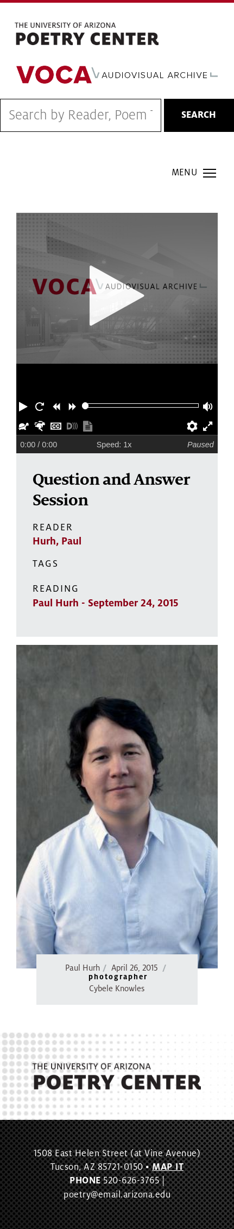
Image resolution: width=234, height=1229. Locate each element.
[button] (24, 405)
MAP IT (168, 1167)
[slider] (85, 405)
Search (198, 115)
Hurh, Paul (57, 541)
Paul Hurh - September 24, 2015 (105, 603)
